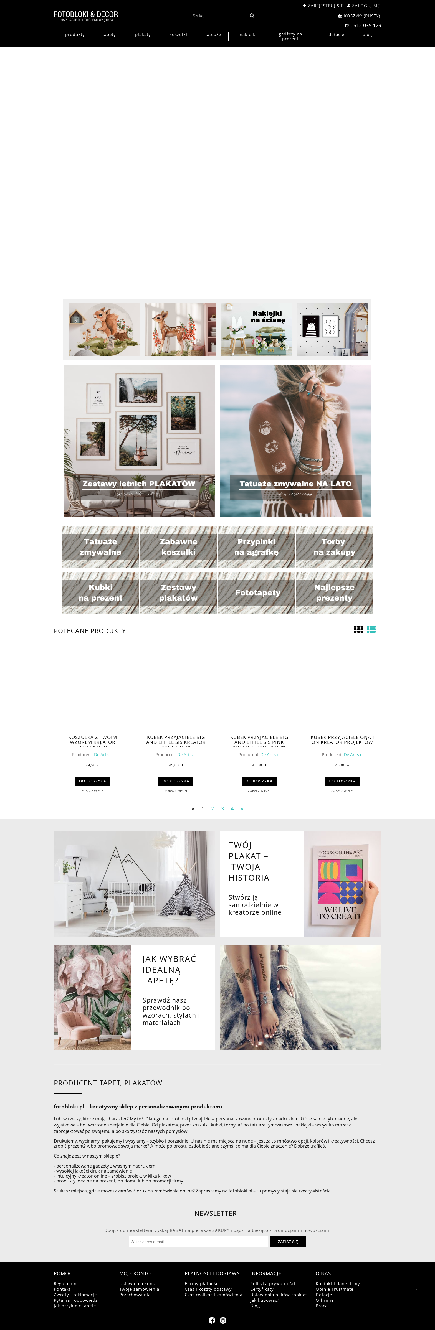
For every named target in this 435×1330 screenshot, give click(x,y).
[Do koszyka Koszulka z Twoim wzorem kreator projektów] (92, 781)
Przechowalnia (135, 1294)
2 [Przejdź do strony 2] (212, 808)
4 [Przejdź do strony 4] (232, 808)
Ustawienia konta (138, 1283)
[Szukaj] (252, 16)
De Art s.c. (103, 754)
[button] (92, 790)
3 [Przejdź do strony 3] (222, 808)
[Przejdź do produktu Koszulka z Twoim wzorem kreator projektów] (92, 691)
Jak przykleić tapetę (75, 1305)
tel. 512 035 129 (363, 25)
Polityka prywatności (272, 1283)
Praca (322, 1305)
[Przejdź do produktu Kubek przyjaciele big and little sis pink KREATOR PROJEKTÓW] (259, 691)
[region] (217, 173)
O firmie (325, 1300)
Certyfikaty (262, 1289)
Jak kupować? (264, 1300)
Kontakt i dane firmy (338, 1283)
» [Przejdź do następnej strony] (242, 808)
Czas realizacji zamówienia (213, 1294)
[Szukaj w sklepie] (219, 16)
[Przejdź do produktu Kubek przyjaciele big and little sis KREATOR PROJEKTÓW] (175, 691)
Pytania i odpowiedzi (76, 1300)
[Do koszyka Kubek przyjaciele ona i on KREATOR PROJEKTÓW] (342, 781)
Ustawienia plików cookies (279, 1294)
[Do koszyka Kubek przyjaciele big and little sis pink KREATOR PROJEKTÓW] (259, 781)
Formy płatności (202, 1283)
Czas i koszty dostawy (208, 1289)
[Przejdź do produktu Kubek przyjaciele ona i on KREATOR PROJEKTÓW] (342, 691)
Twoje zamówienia (139, 1289)
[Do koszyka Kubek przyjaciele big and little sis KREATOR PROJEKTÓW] (176, 781)
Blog (255, 1305)
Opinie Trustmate (334, 1289)
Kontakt (62, 1289)
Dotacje (324, 1294)
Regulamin (65, 1283)
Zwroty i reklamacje (75, 1294)
